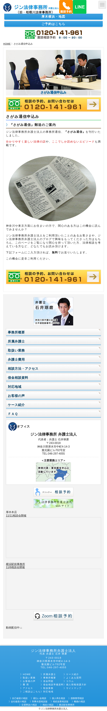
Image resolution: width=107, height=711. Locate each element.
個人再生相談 (58, 698)
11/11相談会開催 (16, 515)
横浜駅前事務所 (15, 564)
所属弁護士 (16, 341)
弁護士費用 (16, 359)
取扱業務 (48, 688)
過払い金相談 (39, 698)
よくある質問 (73, 677)
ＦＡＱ (13, 414)
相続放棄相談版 (60, 701)
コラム (70, 681)
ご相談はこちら (32, 691)
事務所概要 (16, 332)
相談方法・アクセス (23, 368)
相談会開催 (18, 567)
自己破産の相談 (20, 698)
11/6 (8, 567)
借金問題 (48, 681)
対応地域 (14, 387)
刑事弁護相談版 (39, 701)
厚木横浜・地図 (53, 16)
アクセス (28, 688)
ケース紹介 (16, 405)
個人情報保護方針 (76, 684)
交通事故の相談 (29, 704)
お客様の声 (16, 396)
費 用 (26, 684)
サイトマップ (73, 688)
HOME (7, 43)
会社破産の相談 (18, 701)
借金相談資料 (18, 377)
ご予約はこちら (53, 24)
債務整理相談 (77, 698)
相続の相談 (48, 704)
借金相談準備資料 (53, 684)
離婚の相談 (79, 701)
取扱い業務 (16, 350)
